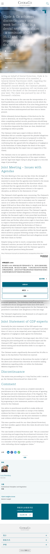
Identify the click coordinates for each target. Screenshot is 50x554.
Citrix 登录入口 (25, 550)
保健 (2, 489)
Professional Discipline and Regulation (13, 487)
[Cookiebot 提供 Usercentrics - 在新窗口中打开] (40, 256)
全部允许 (25, 284)
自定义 (25, 290)
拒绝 (25, 296)
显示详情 (42, 279)
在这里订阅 (23, 515)
